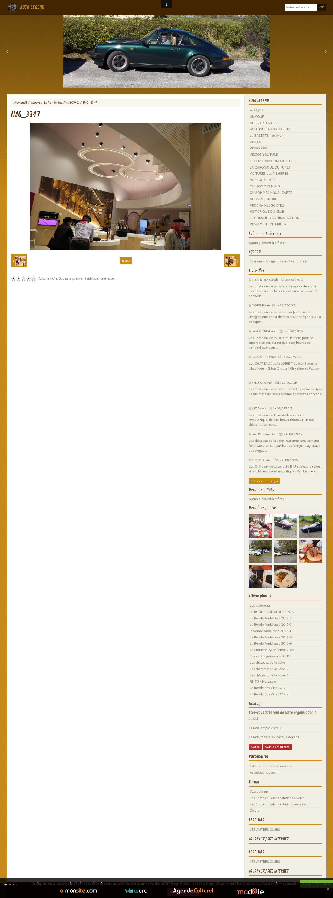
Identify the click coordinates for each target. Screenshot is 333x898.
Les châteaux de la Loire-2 (269, 669)
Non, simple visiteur (265, 728)
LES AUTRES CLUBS (265, 830)
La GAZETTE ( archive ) (267, 136)
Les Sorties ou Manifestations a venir (277, 798)
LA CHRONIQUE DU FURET (270, 167)
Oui (253, 719)
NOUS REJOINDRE (263, 199)
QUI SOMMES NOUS (265, 186)
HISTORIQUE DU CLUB (267, 211)
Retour (126, 261)
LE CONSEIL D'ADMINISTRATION (274, 218)
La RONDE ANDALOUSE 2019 (272, 612)
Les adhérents (260, 605)
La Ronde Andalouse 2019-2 (271, 618)
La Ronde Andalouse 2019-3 (271, 625)
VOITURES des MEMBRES (269, 173)
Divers (254, 810)
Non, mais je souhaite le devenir (274, 737)
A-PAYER (257, 110)
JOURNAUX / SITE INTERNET (268, 839)
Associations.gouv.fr (264, 772)
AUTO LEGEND (32, 7)
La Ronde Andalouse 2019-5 (271, 637)
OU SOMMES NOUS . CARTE (271, 193)
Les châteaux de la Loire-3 (269, 675)
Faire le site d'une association (271, 766)
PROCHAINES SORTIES (267, 205)
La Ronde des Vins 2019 (267, 688)
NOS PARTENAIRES (264, 123)
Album (35, 102)
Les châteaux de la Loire (267, 663)
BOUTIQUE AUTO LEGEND (270, 129)
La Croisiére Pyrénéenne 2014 (272, 650)
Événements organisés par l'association (278, 261)
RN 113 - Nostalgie (263, 681)
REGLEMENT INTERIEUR (268, 224)
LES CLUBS (256, 820)
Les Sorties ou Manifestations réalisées (278, 804)
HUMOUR (257, 117)
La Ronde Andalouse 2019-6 (271, 643)
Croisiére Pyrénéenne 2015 (270, 656)
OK (321, 7)
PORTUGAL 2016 (262, 180)
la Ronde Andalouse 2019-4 (270, 631)
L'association (259, 792)
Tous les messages (264, 481)
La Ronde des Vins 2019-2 (61, 102)
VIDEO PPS (258, 148)
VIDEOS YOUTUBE (264, 155)
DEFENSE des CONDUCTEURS (273, 161)
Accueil (22, 102)
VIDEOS (256, 142)
